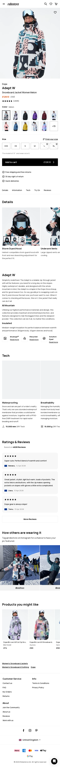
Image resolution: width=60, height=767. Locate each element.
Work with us (8, 720)
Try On (37, 190)
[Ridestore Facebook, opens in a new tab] (24, 730)
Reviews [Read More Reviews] (6, 716)
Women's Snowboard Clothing (15, 667)
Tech (28, 190)
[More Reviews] (30, 519)
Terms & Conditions (40, 683)
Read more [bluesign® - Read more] (14, 339)
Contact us (7, 683)
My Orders (7, 692)
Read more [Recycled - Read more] (34, 339)
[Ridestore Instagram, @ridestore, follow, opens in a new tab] (30, 730)
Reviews (47, 190)
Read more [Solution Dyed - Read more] (53, 342)
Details (5, 190)
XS (16, 146)
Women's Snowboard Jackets (15, 663)
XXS (6, 146)
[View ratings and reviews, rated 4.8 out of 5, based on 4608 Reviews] (10, 101)
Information (17, 190)
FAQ (4, 687)
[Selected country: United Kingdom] (30, 739)
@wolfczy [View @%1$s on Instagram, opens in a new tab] (19, 588)
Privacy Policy (38, 687)
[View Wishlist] (50, 4)
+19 (53, 126)
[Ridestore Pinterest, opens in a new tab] (36, 730)
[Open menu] (4, 4)
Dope (33, 667)
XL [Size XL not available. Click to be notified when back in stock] (55, 145)
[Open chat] (54, 761)
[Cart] (56, 4)
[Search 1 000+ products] (45, 4)
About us (6, 711)
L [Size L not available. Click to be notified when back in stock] (46, 145)
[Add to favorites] (55, 12)
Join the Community (11, 707)
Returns (6, 696)
